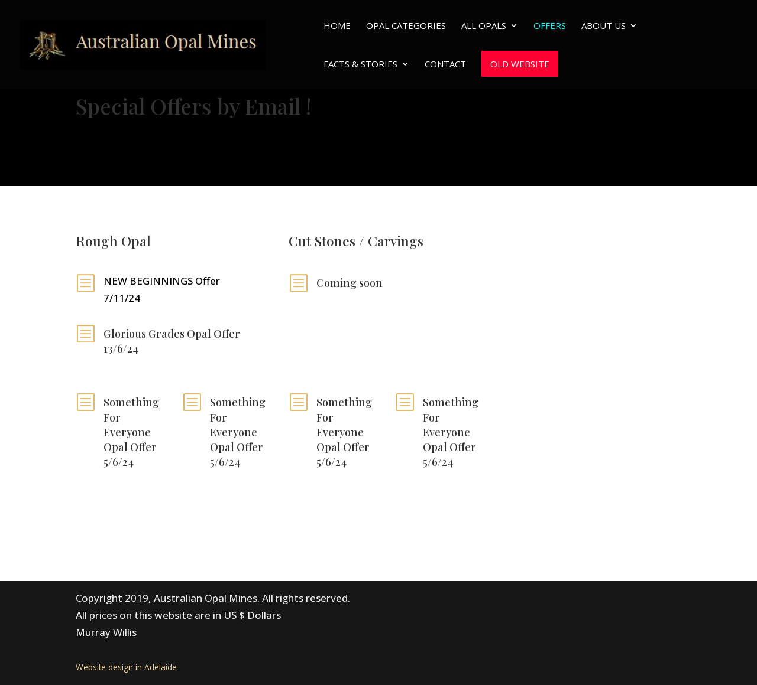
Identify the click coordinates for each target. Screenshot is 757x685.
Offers (549, 26)
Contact (445, 65)
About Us (603, 26)
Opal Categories (406, 26)
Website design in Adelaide (126, 667)
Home (337, 26)
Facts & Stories (360, 65)
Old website (519, 64)
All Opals (483, 26)
